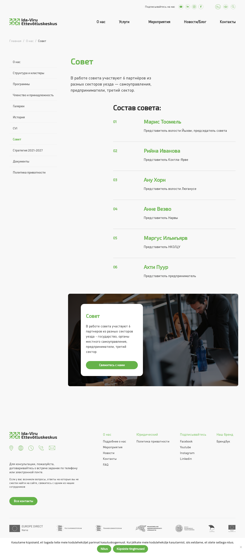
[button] (11, 447)
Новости (109, 453)
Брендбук (223, 441)
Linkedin (186, 458)
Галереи (18, 106)
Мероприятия (159, 22)
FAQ (105, 464)
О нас (100, 22)
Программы (21, 84)
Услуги (124, 22)
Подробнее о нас (114, 441)
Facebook (186, 441)
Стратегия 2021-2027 (28, 150)
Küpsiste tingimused (130, 549)
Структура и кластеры (28, 73)
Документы (21, 161)
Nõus (104, 549)
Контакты (228, 22)
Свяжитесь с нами (112, 365)
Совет (17, 139)
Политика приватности (29, 172)
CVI (15, 128)
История (19, 117)
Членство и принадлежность (33, 95)
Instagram (187, 453)
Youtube (185, 447)
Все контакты (23, 501)
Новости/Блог (195, 22)
